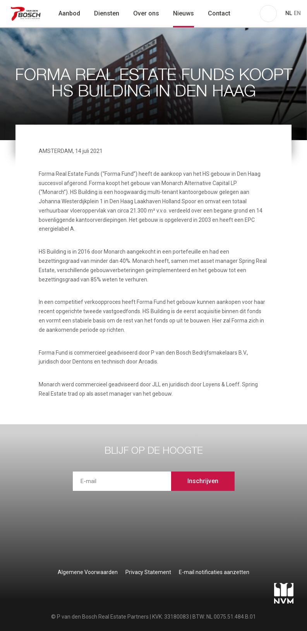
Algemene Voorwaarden (88, 572)
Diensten (106, 13)
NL (288, 13)
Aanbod (69, 13)
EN (297, 13)
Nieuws (183, 13)
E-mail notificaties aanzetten (214, 572)
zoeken (247, 13)
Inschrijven (202, 481)
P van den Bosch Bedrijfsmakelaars (26, 13)
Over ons (146, 13)
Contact (219, 13)
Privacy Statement (148, 572)
